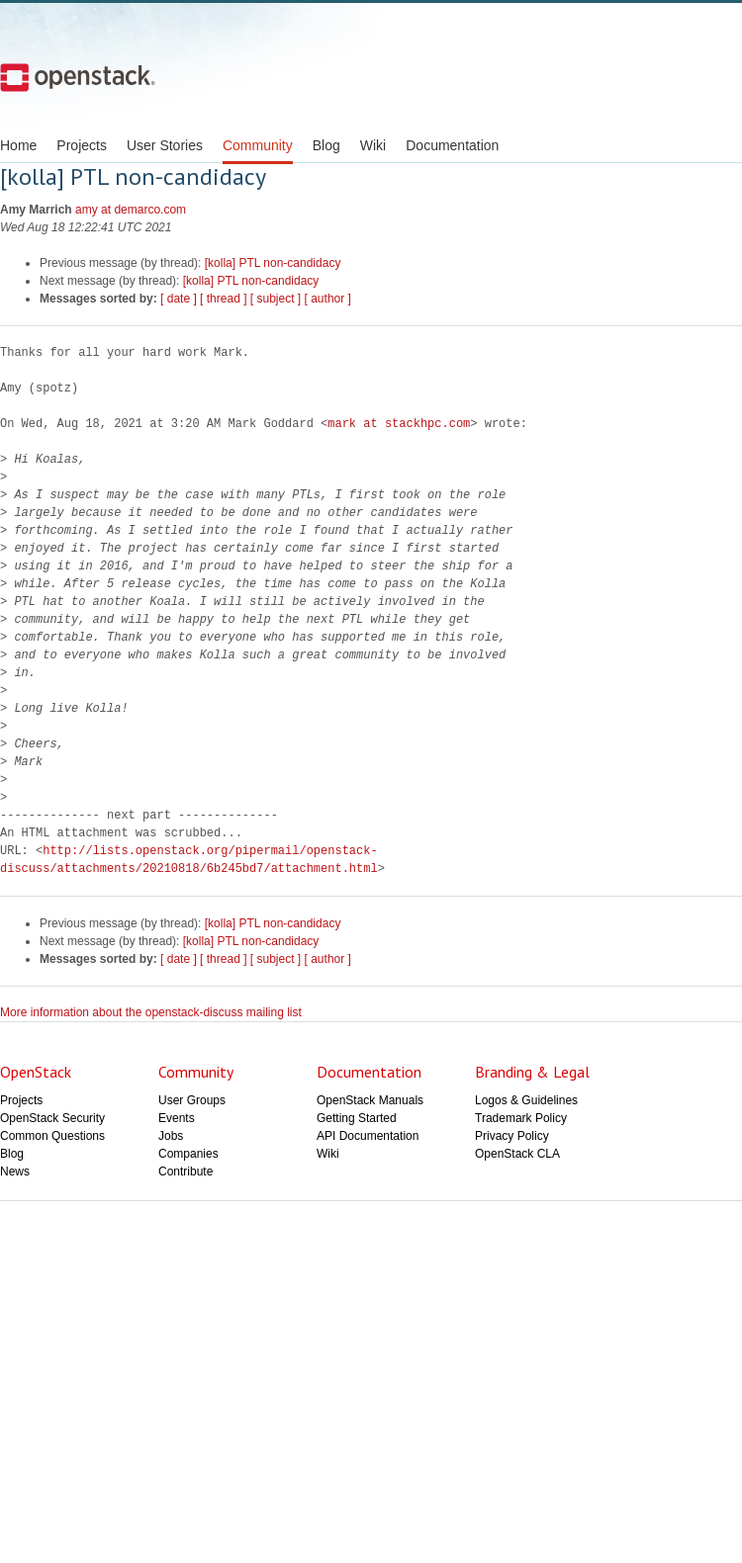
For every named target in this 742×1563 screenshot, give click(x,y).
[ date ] (178, 298)
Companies (188, 1154)
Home (18, 145)
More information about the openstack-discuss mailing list (151, 1012)
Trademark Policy (521, 1118)
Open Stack (77, 77)
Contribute (185, 1171)
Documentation (452, 145)
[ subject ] (275, 298)
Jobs (170, 1136)
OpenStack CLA (517, 1154)
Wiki (373, 145)
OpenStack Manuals (370, 1100)
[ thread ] (223, 298)
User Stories (165, 145)
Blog (326, 145)
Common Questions (52, 1136)
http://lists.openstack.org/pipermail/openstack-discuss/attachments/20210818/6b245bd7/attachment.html (189, 859)
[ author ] (328, 298)
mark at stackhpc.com (398, 423)
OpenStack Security (52, 1118)
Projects (81, 145)
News (15, 1171)
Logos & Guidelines (526, 1100)
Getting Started (357, 1118)
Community (258, 145)
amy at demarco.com (130, 210)
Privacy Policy (512, 1136)
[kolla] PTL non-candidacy (273, 263)
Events (176, 1118)
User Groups (192, 1100)
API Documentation (367, 1136)
